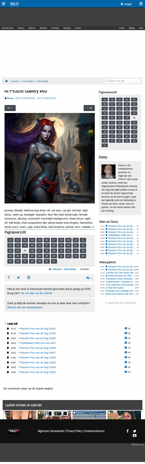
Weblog (132, 28)
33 (83, 250)
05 (39, 240)
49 (39, 261)
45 (10, 261)
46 (17, 261)
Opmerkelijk (42, 81)
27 (39, 250)
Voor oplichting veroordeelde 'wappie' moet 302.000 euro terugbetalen (121, 285)
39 (46, 256)
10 (75, 240)
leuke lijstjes (70, 269)
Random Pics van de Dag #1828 (122, 238)
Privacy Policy (74, 431)
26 (32, 250)
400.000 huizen (116, 288)
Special (15, 81)
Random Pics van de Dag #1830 (122, 229)
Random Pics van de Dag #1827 (122, 241)
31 (68, 250)
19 (61, 245)
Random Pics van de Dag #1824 (122, 250)
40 (54, 256)
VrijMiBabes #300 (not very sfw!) (122, 235)
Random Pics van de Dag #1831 (122, 226)
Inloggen (126, 4)
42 (68, 256)
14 (25, 245)
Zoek (141, 28)
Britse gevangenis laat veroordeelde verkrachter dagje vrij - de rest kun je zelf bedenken (121, 294)
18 (54, 245)
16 (39, 245)
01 (10, 240)
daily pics (57, 269)
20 (68, 245)
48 (32, 261)
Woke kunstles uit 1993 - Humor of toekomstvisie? (122, 276)
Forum (121, 28)
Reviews (43, 28)
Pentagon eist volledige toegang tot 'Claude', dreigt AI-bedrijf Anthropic (121, 291)
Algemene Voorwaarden (51, 431)
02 (17, 240)
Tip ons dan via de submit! (36, 293)
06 (46, 240)
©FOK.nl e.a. (138, 444)
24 (17, 250)
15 (32, 245)
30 (61, 250)
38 (39, 256)
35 (17, 256)
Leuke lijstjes (28, 81)
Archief (78, 28)
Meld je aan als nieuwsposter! (25, 307)
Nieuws (21, 28)
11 (83, 240)
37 (32, 256)
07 (54, 240)
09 (68, 240)
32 (75, 250)
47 (25, 261)
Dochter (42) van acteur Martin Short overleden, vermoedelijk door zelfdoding (121, 273)
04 (32, 240)
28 (46, 250)
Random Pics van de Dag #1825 (122, 247)
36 (25, 256)
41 (61, 256)
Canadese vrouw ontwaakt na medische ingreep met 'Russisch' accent (121, 279)
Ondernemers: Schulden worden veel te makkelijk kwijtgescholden (121, 282)
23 (10, 250)
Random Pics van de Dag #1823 (122, 253)
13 (17, 245)
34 (10, 256)
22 (83, 245)
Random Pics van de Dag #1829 (122, 232)
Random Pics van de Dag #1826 (122, 244)
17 (46, 245)
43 (75, 256)
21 (75, 245)
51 (54, 261)
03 (25, 240)
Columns (31, 28)
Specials (66, 28)
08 (61, 240)
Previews (55, 28)
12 (10, 245)
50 (46, 261)
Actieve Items (7, 28)
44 (83, 256)
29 (54, 250)
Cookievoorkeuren (94, 431)
